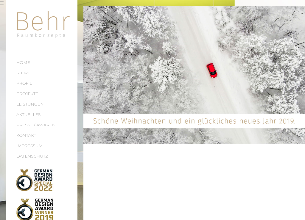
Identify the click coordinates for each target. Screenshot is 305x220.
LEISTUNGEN (30, 104)
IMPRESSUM (29, 145)
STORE (23, 73)
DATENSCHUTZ (32, 156)
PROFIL (24, 83)
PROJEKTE (27, 93)
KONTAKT (26, 135)
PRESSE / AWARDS (35, 125)
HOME (23, 62)
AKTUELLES (28, 114)
